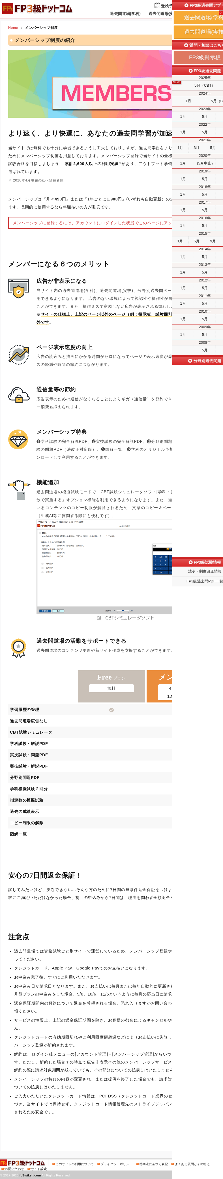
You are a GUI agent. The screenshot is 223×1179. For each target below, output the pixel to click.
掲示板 (193, 13)
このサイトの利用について (75, 1164)
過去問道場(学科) (125, 13)
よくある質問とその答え (192, 1164)
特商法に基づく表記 (154, 1164)
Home (13, 28)
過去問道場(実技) (164, 13)
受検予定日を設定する (181, 6)
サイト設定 (39, 1169)
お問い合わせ (14, 1169)
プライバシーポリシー (116, 1164)
